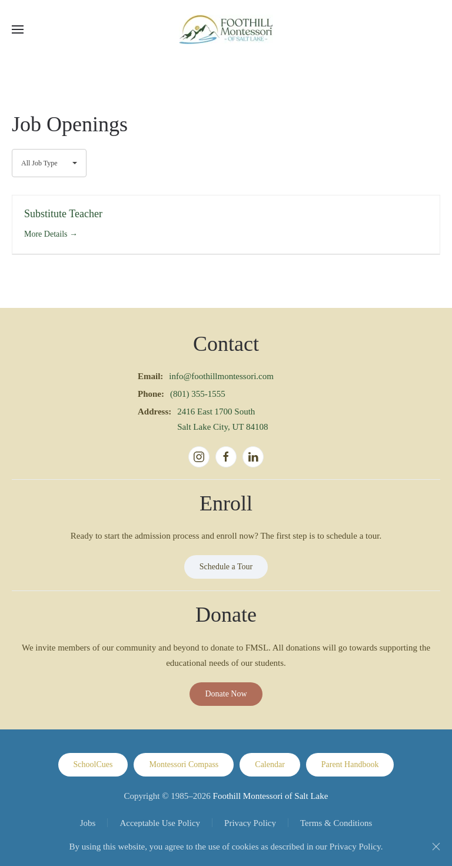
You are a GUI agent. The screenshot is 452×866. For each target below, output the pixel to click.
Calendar (270, 764)
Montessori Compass (183, 764)
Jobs (88, 823)
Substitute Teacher (63, 214)
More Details (51, 234)
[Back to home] (226, 29)
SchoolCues (93, 764)
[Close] (436, 846)
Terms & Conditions (336, 823)
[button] (18, 29)
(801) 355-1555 (197, 394)
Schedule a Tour (226, 566)
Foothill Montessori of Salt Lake (270, 796)
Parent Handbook (350, 764)
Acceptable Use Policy (159, 823)
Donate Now (226, 693)
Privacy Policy (250, 823)
